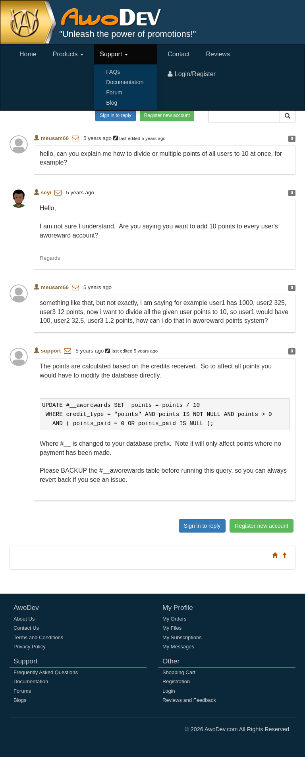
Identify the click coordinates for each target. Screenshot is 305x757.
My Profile (177, 607)
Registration (176, 681)
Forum (114, 92)
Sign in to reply (115, 115)
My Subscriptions (182, 637)
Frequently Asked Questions (46, 672)
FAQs (113, 72)
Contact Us (26, 628)
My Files (171, 628)
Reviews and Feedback (189, 700)
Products (68, 54)
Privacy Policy (30, 647)
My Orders (174, 619)
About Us (24, 619)
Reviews (218, 54)
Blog (111, 103)
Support (113, 54)
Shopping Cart (178, 672)
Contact (178, 54)
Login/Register (192, 74)
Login (168, 691)
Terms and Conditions (38, 637)
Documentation (124, 82)
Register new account (167, 115)
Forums (22, 691)
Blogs (20, 700)
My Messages (178, 647)
